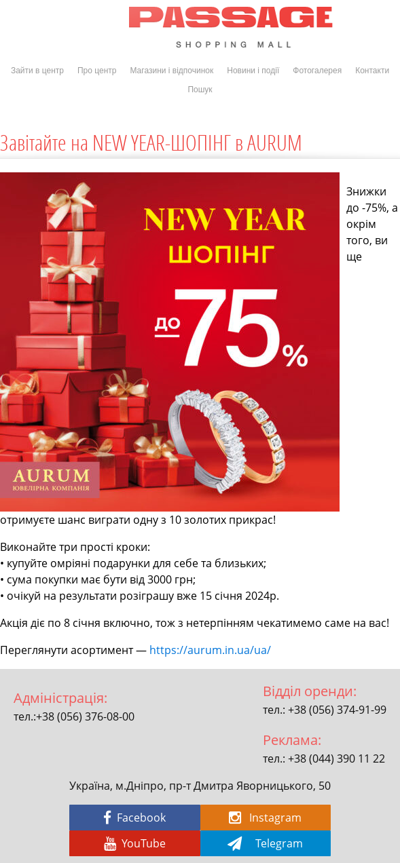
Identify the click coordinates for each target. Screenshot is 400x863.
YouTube (135, 843)
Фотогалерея (317, 70)
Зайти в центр (37, 70)
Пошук (199, 89)
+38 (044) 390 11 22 (336, 758)
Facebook (134, 817)
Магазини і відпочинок (171, 70)
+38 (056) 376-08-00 (85, 716)
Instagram (265, 817)
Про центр (97, 70)
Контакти (372, 70)
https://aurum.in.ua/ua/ (210, 650)
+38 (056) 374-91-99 (337, 709)
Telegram (265, 843)
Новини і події (253, 70)
